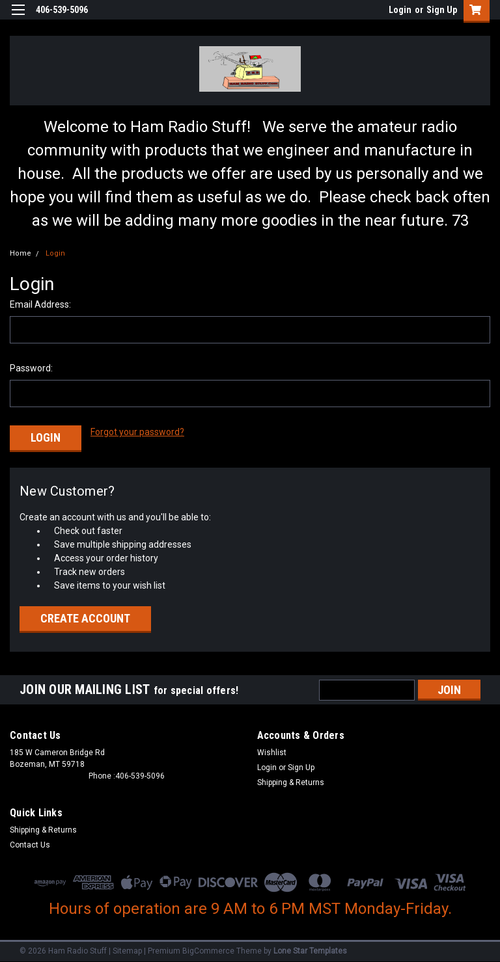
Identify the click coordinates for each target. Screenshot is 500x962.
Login (400, 10)
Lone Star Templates (310, 949)
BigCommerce (208, 949)
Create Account (85, 616)
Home (20, 253)
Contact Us (30, 843)
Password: (31, 368)
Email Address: (40, 304)
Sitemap (127, 949)
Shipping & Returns (290, 780)
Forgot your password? (137, 432)
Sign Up (441, 10)
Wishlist (271, 750)
